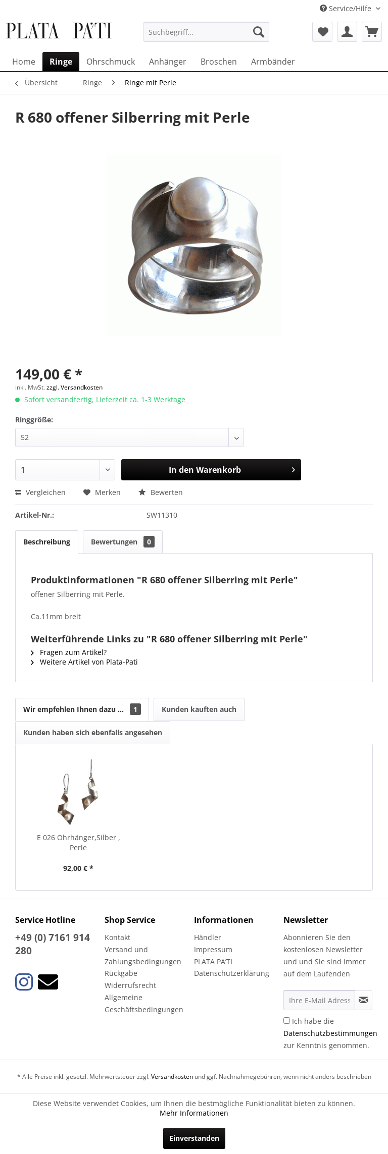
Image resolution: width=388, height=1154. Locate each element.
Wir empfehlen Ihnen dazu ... (82, 709)
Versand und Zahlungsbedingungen (143, 955)
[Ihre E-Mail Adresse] (319, 1000)
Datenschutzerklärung (231, 973)
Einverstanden (194, 1138)
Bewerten (160, 492)
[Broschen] (218, 61)
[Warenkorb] (372, 32)
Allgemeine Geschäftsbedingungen (144, 1003)
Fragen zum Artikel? (69, 652)
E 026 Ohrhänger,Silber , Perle (78, 842)
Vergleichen (40, 492)
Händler (207, 937)
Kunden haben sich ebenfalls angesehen (92, 732)
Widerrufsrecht (130, 985)
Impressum (213, 949)
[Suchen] (258, 32)
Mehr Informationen (194, 1113)
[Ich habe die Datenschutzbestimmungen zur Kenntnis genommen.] (286, 1020)
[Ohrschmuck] (110, 61)
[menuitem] (206, 32)
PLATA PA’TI (213, 961)
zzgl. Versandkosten (74, 387)
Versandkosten (172, 1076)
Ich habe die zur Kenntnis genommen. (330, 1033)
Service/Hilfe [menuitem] (346, 8)
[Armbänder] (273, 61)
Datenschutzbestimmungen (330, 1033)
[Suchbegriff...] (206, 32)
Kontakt (117, 937)
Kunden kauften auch (199, 709)
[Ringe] (60, 61)
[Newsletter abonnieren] (363, 1000)
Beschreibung (46, 541)
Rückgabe (121, 973)
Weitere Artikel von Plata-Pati (84, 662)
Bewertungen (123, 541)
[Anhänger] (167, 61)
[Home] (23, 61)
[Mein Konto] (347, 32)
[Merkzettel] (322, 32)
